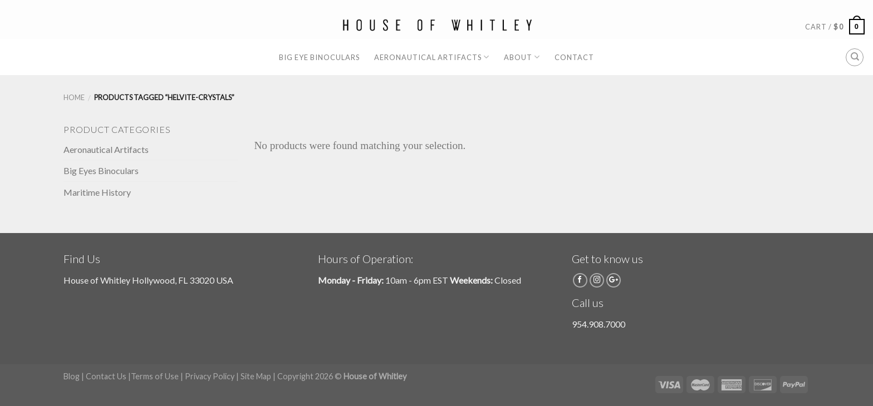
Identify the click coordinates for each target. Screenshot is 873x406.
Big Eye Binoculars (319, 57)
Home (74, 97)
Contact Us (106, 376)
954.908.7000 (598, 324)
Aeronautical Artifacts (431, 57)
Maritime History (97, 192)
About (522, 57)
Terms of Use (155, 376)
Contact (574, 57)
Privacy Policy (209, 376)
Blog (71, 376)
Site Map (256, 376)
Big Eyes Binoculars (101, 170)
